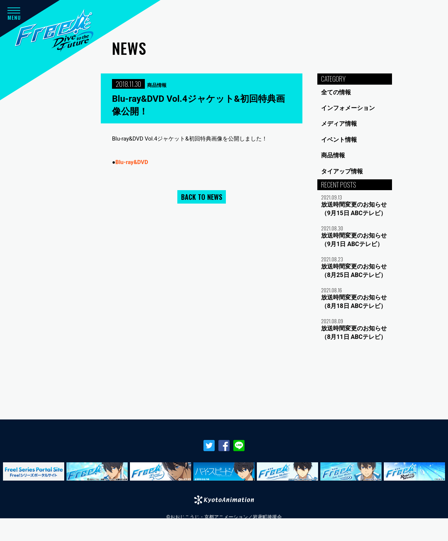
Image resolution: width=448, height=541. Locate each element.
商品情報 (333, 155)
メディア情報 (339, 123)
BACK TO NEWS (201, 197)
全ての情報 (336, 92)
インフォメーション (348, 107)
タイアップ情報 (342, 171)
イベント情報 (339, 139)
